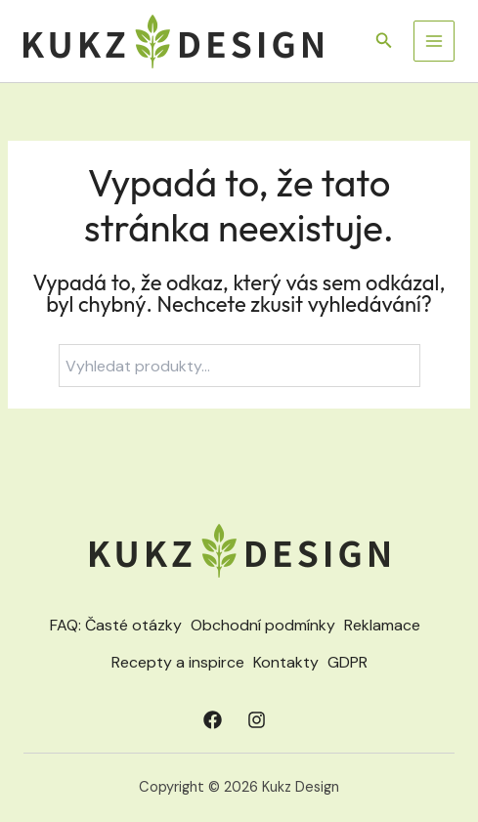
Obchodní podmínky (263, 625)
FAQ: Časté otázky (116, 625)
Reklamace (382, 625)
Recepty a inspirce (177, 662)
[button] (384, 41)
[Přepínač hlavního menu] (434, 41)
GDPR (347, 662)
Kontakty (286, 662)
